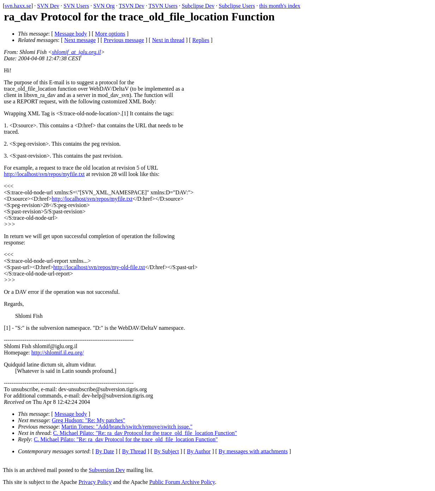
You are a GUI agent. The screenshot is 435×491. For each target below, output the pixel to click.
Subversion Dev (107, 470)
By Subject (166, 451)
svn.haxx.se (18, 6)
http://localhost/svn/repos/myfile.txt (44, 174)
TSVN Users (163, 6)
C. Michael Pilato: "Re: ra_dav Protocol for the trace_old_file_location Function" (145, 433)
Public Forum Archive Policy (182, 482)
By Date (105, 451)
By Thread (134, 451)
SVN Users (76, 6)
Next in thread (168, 40)
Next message (80, 40)
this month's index (280, 6)
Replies (200, 40)
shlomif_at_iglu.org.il (76, 52)
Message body (71, 34)
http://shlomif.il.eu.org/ (57, 353)
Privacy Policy (95, 482)
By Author (199, 451)
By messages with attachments (253, 451)
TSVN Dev (131, 6)
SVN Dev (48, 6)
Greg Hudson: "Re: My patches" (88, 420)
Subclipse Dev (198, 6)
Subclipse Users (237, 6)
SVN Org (104, 6)
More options (110, 34)
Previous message (124, 40)
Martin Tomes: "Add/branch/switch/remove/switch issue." (127, 427)
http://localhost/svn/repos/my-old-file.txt (99, 267)
